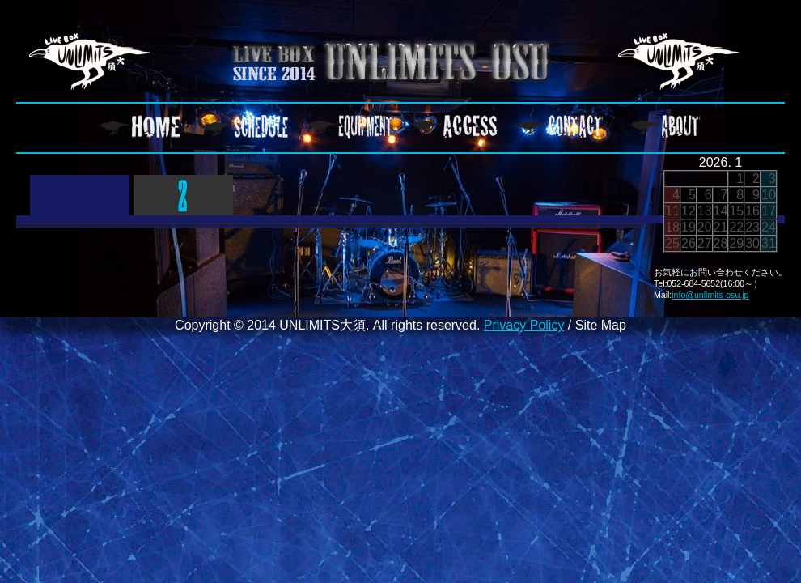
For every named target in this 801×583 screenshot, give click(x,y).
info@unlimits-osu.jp (710, 295)
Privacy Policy (524, 325)
